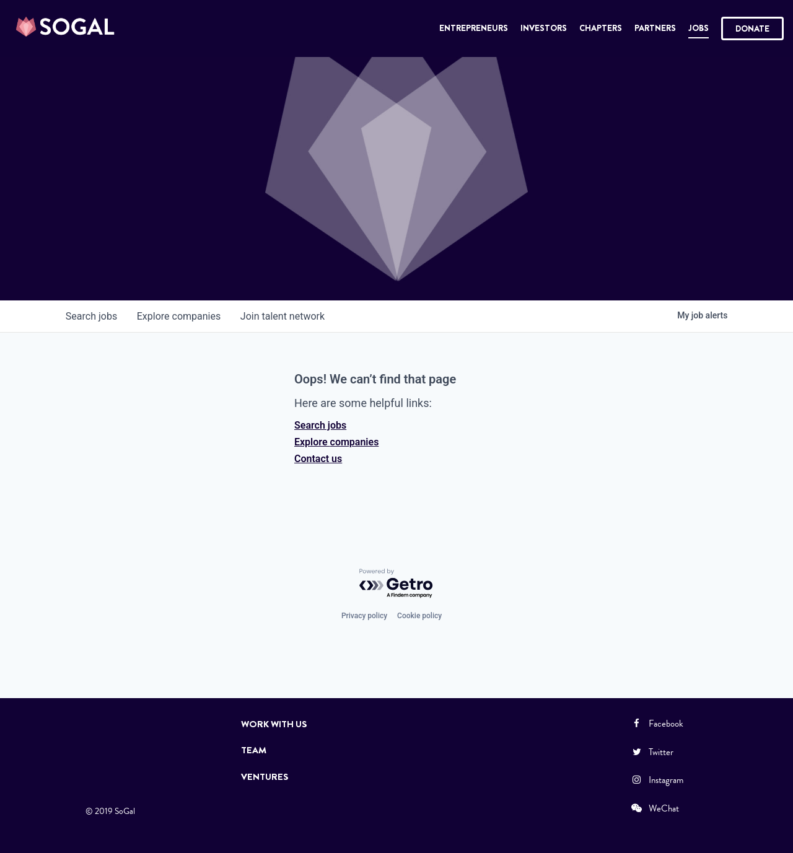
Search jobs (320, 425)
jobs (91, 316)
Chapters (600, 28)
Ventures (265, 777)
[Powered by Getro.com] (396, 584)
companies (179, 316)
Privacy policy (364, 615)
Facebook (656, 723)
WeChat (654, 808)
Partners (655, 28)
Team (253, 750)
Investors (543, 28)
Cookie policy (419, 615)
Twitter (651, 752)
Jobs (698, 28)
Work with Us (274, 724)
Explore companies (336, 442)
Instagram (656, 780)
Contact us (318, 459)
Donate (752, 28)
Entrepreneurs (473, 28)
